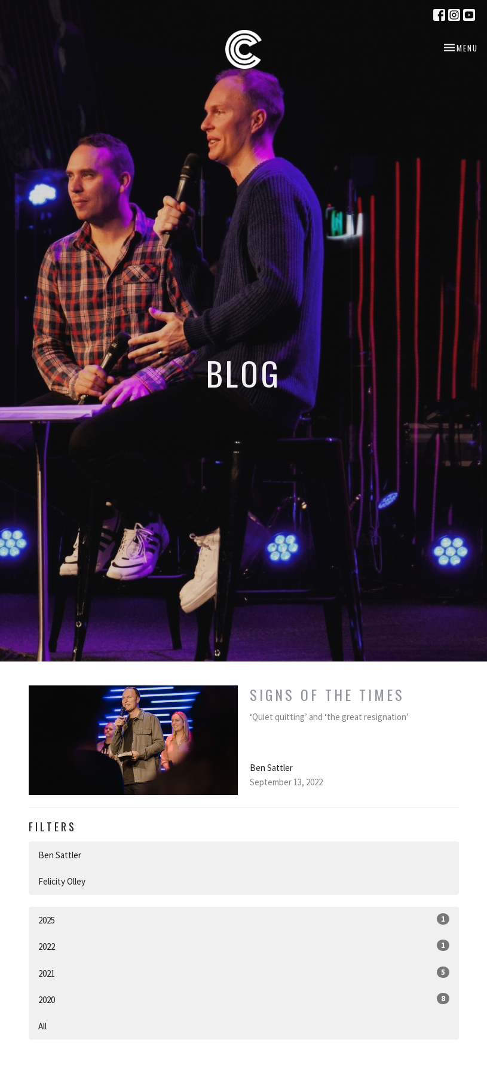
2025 (243, 919)
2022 (243, 946)
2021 (243, 973)
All (42, 1026)
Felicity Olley (61, 881)
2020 (243, 999)
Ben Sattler (59, 855)
